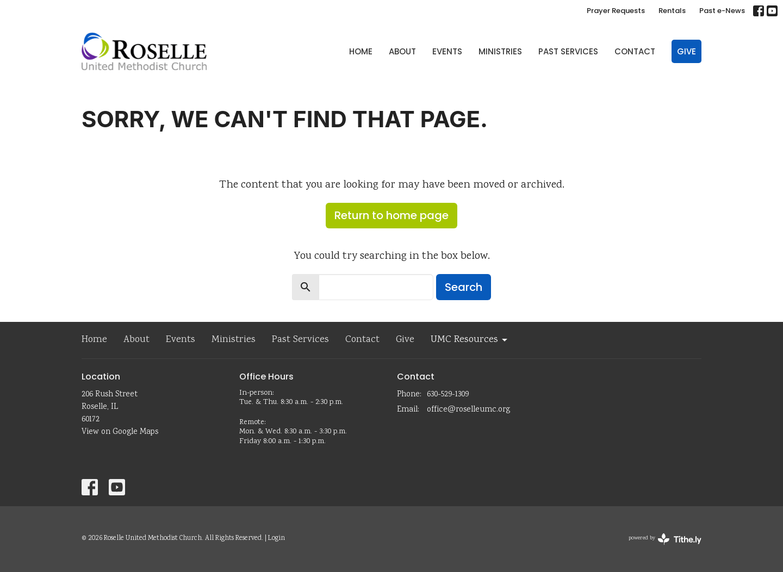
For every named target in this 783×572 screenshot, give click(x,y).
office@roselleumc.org (468, 410)
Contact (634, 51)
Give (686, 51)
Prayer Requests (616, 10)
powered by (665, 539)
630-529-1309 (448, 395)
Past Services (568, 51)
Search (463, 287)
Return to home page (391, 215)
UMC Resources (470, 340)
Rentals (672, 10)
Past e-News (722, 10)
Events (447, 51)
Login (276, 538)
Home (360, 51)
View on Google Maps (120, 432)
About (402, 51)
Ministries (500, 51)
